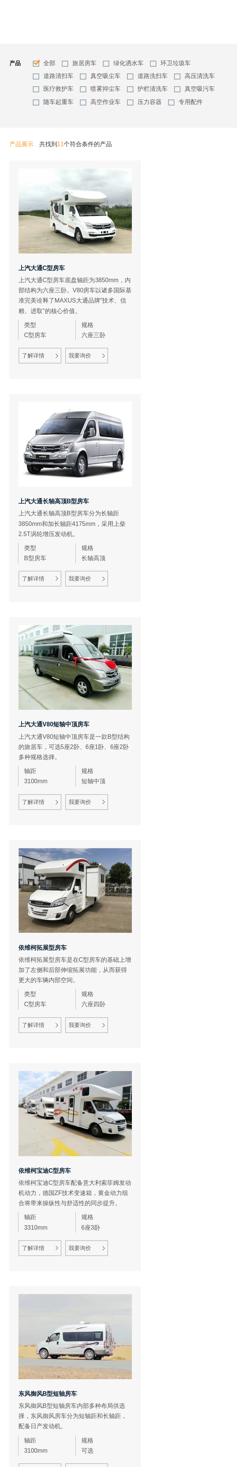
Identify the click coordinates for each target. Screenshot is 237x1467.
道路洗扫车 (153, 76)
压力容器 (150, 102)
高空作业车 (105, 102)
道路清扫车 (58, 76)
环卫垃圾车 (176, 63)
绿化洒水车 (128, 63)
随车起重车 (58, 102)
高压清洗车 (200, 76)
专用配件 (191, 102)
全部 (49, 63)
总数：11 (99, 1436)
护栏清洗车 (153, 89)
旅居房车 (84, 63)
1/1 (146, 1436)
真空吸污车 (200, 89)
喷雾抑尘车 (105, 89)
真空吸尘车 (105, 76)
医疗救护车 (58, 89)
